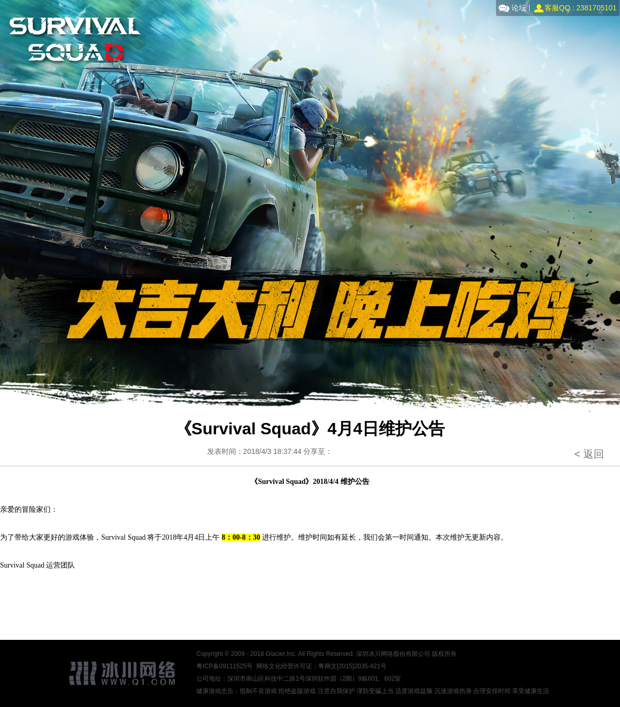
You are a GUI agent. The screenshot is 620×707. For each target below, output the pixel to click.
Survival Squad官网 (73, 40)
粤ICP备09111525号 (224, 666)
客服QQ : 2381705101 (580, 8)
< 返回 (588, 454)
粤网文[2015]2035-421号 (352, 666)
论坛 (519, 8)
